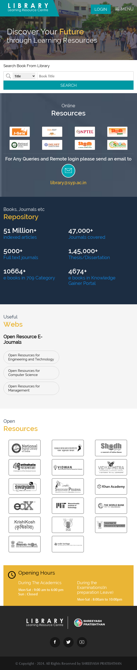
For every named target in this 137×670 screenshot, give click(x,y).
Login (100, 9)
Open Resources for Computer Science (24, 373)
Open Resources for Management (24, 388)
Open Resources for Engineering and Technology (31, 357)
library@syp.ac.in (68, 182)
